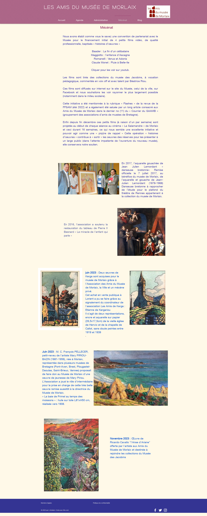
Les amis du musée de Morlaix (90, 7)
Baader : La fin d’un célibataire (110, 51)
